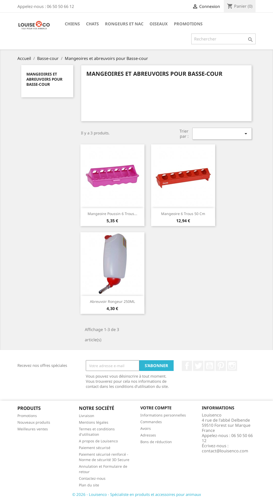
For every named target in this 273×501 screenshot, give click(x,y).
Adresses (148, 435)
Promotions (188, 24)
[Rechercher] (223, 39)
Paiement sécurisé (94, 447)
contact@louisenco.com (225, 451)
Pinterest (221, 366)
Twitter (198, 366)
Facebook (187, 366)
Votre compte (156, 408)
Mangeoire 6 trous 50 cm (183, 213)
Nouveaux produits (33, 422)
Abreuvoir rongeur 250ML (112, 301)
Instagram (232, 366)
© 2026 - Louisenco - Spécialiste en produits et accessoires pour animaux (136, 494)
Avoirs (145, 428)
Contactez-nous (92, 478)
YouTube (209, 366)
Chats (92, 24)
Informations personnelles (163, 415)
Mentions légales (93, 422)
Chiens (72, 24)
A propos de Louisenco (98, 441)
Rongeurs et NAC (124, 24)
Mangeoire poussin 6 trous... (112, 213)
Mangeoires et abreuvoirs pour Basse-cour (44, 79)
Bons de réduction (156, 441)
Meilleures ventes (32, 429)
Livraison (86, 415)
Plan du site (89, 485)
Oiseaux (159, 24)
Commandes (151, 421)
